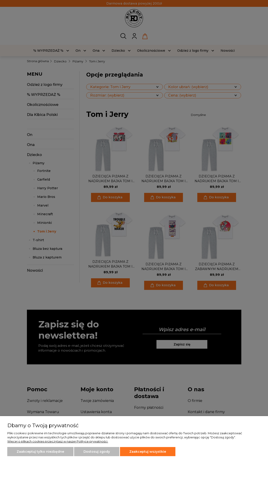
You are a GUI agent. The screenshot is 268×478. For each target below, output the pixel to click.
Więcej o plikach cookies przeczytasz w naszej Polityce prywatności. (57, 441)
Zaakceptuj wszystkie (147, 452)
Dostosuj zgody (96, 452)
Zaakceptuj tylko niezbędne (40, 452)
